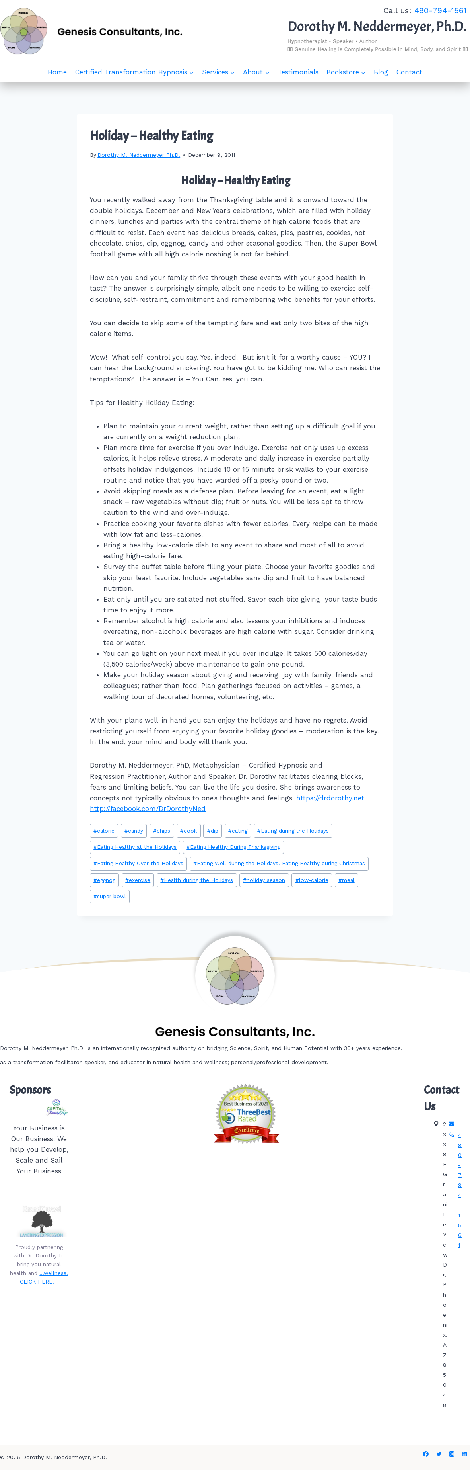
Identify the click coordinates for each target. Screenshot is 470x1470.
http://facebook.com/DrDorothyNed (148, 809)
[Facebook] (425, 1454)
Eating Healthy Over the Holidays (138, 863)
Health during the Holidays (196, 880)
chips (161, 830)
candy (133, 830)
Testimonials (298, 72)
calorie (104, 830)
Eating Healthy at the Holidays (135, 847)
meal (346, 880)
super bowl (109, 896)
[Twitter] (439, 1454)
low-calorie (311, 880)
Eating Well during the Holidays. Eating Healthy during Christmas (279, 863)
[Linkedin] (464, 1454)
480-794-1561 (440, 10)
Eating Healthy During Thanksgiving (233, 847)
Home (57, 72)
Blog (381, 72)
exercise (137, 880)
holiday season (264, 880)
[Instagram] (451, 1454)
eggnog (104, 880)
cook (188, 830)
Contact (409, 72)
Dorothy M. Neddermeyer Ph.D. (138, 155)
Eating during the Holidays (293, 830)
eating (237, 830)
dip (212, 830)
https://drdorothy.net (330, 798)
